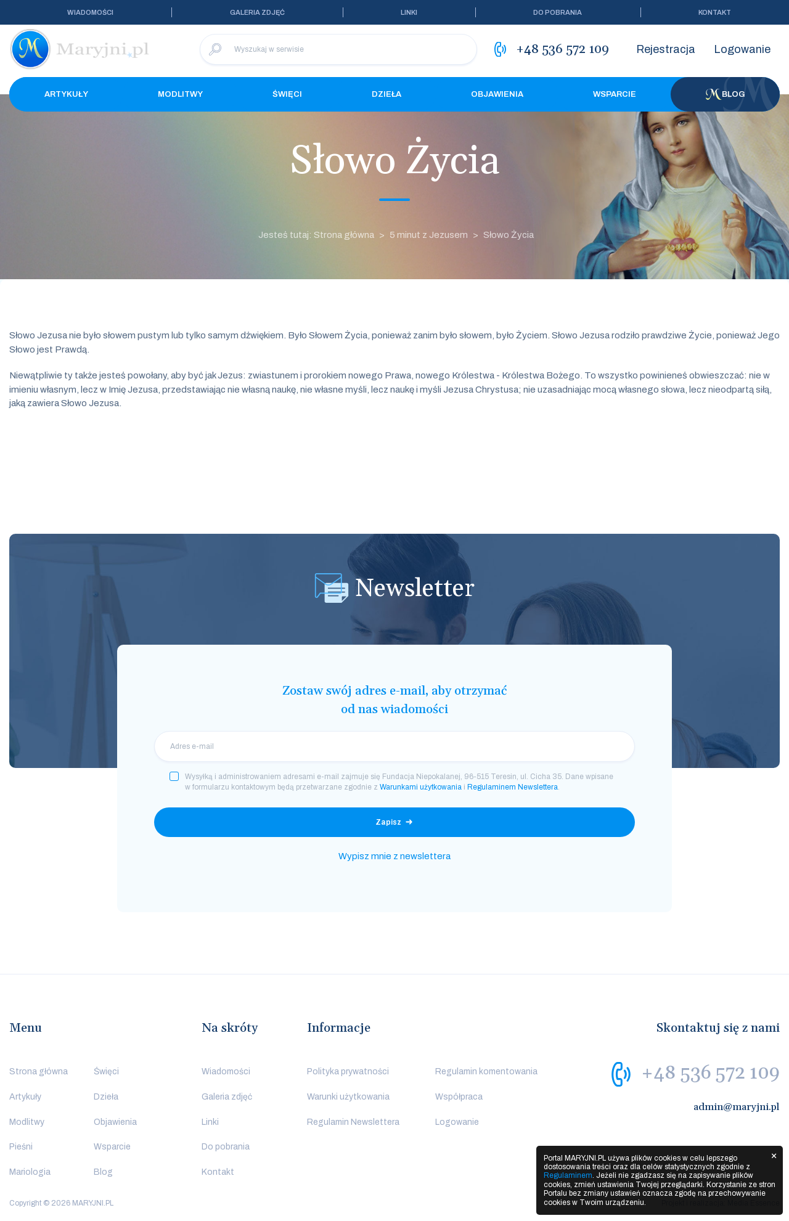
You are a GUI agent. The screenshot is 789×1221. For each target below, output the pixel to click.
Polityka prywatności (348, 1071)
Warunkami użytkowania (421, 787)
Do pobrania (557, 12)
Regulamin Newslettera (353, 1122)
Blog (725, 94)
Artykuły (66, 94)
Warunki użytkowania (348, 1096)
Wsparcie (614, 94)
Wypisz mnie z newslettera (394, 856)
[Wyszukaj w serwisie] (338, 49)
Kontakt (714, 12)
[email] (394, 746)
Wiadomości (90, 12)
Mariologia (30, 1172)
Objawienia (497, 94)
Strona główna (38, 1071)
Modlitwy (180, 94)
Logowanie (742, 49)
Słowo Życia (508, 235)
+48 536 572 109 (710, 1073)
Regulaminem (568, 1175)
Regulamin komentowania (486, 1071)
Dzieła (386, 94)
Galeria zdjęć (257, 12)
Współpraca (459, 1096)
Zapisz (388, 822)
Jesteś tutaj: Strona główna (316, 235)
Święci (287, 94)
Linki (409, 12)
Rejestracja (665, 49)
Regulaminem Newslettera (512, 787)
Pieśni (21, 1146)
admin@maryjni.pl (736, 1107)
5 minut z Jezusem (429, 235)
